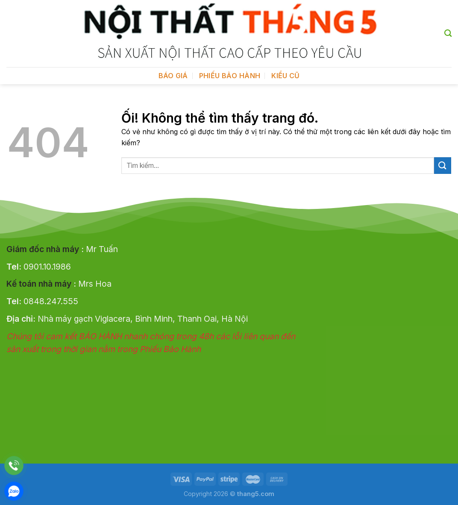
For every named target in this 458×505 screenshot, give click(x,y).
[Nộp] (442, 165)
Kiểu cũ (285, 75)
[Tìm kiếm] (448, 33)
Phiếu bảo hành (229, 75)
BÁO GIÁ (173, 75)
